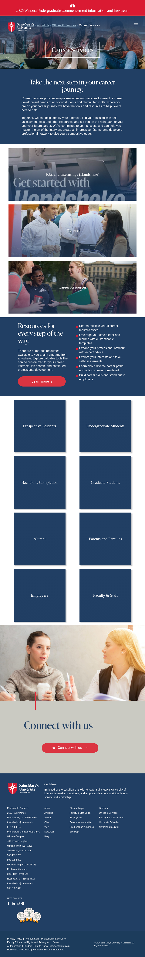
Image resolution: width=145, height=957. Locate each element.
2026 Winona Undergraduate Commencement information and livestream (72, 10)
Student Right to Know (37, 946)
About (47, 808)
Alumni (47, 817)
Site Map (74, 831)
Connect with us (70, 748)
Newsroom (49, 831)
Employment (76, 817)
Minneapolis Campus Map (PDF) (23, 831)
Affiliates (48, 813)
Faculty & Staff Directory (111, 817)
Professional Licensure (54, 938)
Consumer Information (81, 822)
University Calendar (109, 822)
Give (46, 822)
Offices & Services (108, 813)
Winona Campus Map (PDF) (21, 864)
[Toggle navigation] (136, 24)
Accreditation (33, 938)
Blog (46, 836)
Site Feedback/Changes (82, 827)
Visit (46, 827)
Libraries (103, 808)
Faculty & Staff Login (80, 813)
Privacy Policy (16, 938)
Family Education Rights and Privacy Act (30, 942)
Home (29, 25)
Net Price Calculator (109, 827)
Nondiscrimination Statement (48, 949)
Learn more (42, 381)
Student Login (77, 808)
